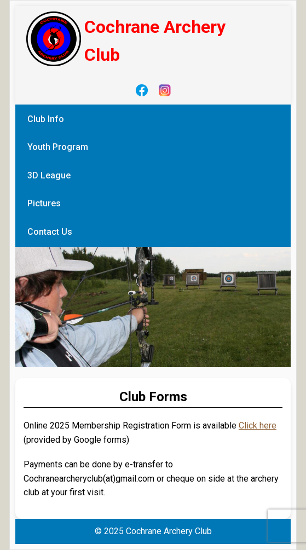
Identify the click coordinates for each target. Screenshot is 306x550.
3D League (49, 175)
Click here (257, 425)
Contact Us (49, 232)
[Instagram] (165, 90)
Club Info (45, 119)
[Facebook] (142, 90)
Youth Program (57, 147)
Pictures (44, 203)
